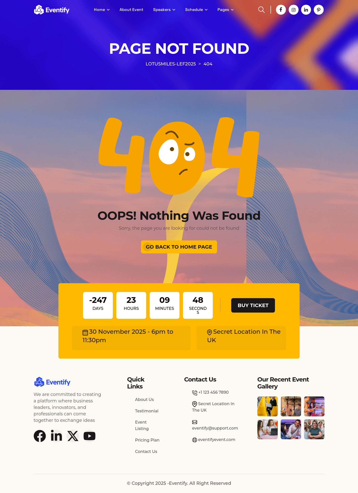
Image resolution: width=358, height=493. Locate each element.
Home (99, 9)
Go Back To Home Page (179, 247)
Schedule (194, 9)
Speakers (162, 9)
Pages (223, 9)
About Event (131, 9)
